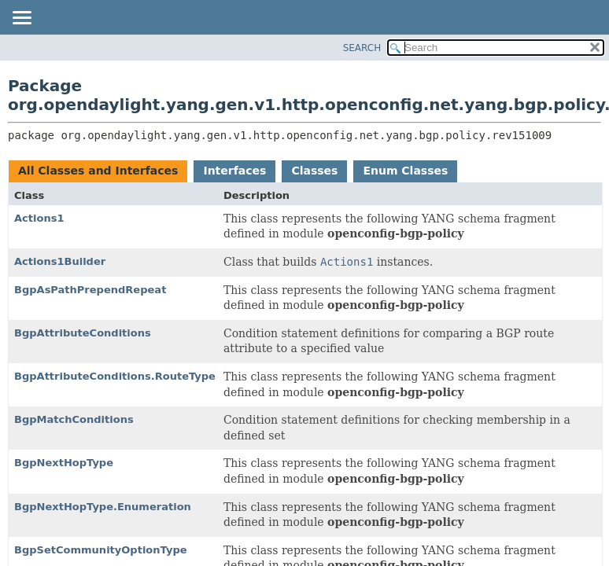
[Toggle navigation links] (21, 19)
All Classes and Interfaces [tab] (98, 170)
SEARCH (362, 47)
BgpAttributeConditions (82, 333)
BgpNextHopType (63, 463)
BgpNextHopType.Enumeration (102, 507)
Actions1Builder (59, 261)
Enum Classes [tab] (405, 170)
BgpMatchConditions (74, 419)
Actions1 (39, 218)
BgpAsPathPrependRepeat (90, 290)
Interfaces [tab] (234, 170)
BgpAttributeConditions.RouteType (115, 376)
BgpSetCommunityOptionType (100, 550)
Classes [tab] (314, 170)
